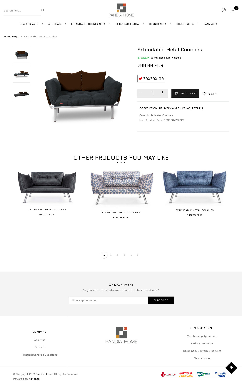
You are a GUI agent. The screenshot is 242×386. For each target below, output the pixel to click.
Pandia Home (44, 373)
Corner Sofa (157, 23)
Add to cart (188, 93)
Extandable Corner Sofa (88, 23)
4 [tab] (124, 255)
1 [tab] (104, 255)
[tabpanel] (47, 191)
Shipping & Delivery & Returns (202, 350)
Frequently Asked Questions (39, 354)
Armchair (54, 23)
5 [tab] (131, 255)
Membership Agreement (202, 335)
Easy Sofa (211, 23)
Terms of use (202, 358)
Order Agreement (202, 343)
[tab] (148, 108)
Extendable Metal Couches (47, 209)
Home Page (11, 36)
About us (39, 339)
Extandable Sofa (127, 23)
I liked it (211, 93)
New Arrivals (29, 23)
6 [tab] (138, 255)
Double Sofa (185, 23)
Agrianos (34, 378)
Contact (40, 347)
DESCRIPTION (148, 108)
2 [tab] (111, 255)
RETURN (197, 108)
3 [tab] (118, 255)
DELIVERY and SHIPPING (174, 108)
